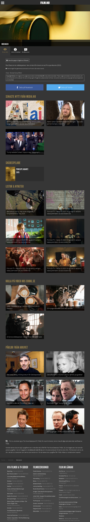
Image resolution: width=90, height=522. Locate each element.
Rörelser (9, 472)
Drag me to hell (37, 499)
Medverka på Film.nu (64, 472)
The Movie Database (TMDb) (55, 439)
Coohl (60, 486)
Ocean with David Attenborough (15, 480)
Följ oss (61, 476)
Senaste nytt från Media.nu (21, 97)
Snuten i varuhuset (38, 494)
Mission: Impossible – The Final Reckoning (18, 509)
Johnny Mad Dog (37, 477)
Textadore (61, 507)
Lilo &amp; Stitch (11, 513)
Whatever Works (37, 474)
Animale (9, 499)
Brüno (34, 472)
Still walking (36, 469)
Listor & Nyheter (15, 185)
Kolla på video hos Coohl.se (20, 277)
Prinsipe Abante (51, 65)
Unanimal (9, 474)
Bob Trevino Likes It (12, 465)
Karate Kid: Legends (12, 516)
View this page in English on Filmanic (17, 60)
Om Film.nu (62, 462)
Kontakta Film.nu (63, 467)
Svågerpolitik (62, 516)
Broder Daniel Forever (38, 480)
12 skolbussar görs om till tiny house (68, 488)
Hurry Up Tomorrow (12, 506)
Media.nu (61, 509)
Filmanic (61, 481)
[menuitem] (3, 451)
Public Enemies (37, 462)
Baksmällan (36, 502)
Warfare (9, 477)
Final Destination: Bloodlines (14, 501)
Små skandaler (37, 497)
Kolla (60, 498)
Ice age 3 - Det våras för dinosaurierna (42, 482)
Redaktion (61, 469)
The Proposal (36, 492)
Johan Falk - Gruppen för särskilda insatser (44, 487)
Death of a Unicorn (12, 487)
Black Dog (9, 462)
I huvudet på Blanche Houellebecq (16, 467)
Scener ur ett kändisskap (39, 465)
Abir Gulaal (10, 484)
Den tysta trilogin (11, 490)
